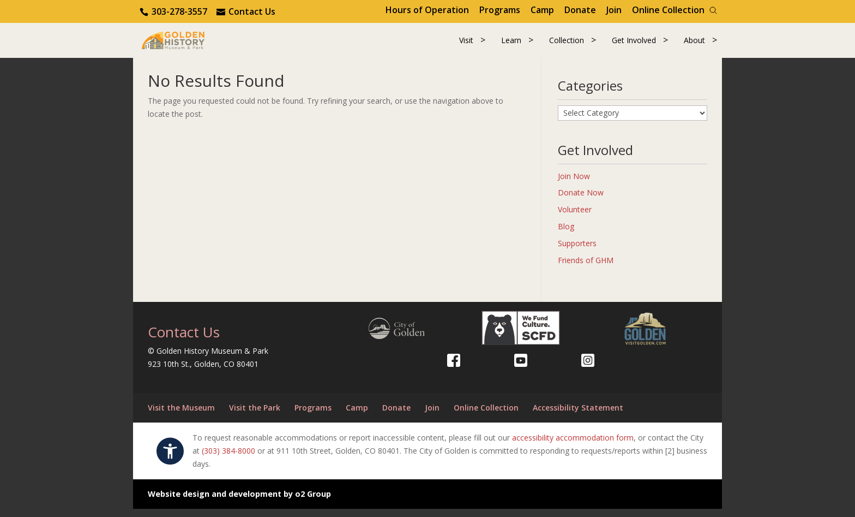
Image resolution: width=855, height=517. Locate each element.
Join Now (574, 184)
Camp (542, 10)
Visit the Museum (181, 416)
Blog (566, 234)
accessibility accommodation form (573, 446)
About (694, 44)
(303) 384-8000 (228, 459)
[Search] (713, 10)
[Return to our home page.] (188, 43)
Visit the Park (254, 416)
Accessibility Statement (578, 416)
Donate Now (581, 201)
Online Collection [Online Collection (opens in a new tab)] (668, 10)
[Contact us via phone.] (174, 11)
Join (614, 10)
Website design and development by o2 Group (239, 502)
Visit (466, 44)
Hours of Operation (427, 10)
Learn (511, 44)
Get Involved (634, 44)
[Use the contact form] (245, 11)
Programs (499, 10)
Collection (566, 44)
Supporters (577, 251)
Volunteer (575, 217)
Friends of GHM (585, 268)
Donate (580, 10)
